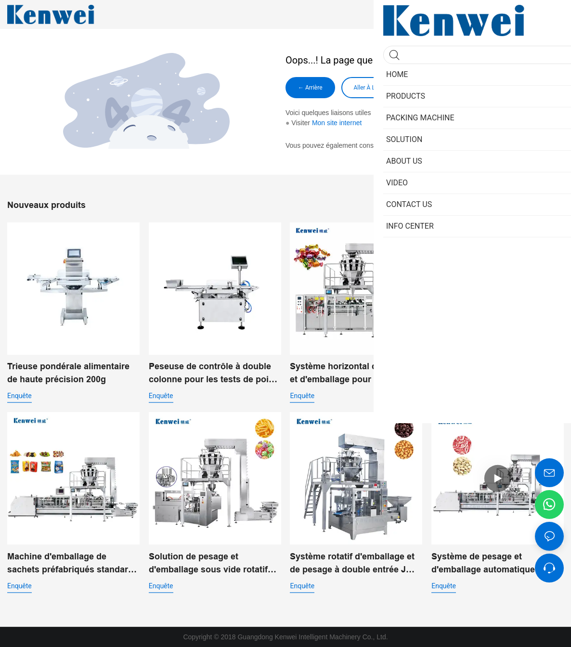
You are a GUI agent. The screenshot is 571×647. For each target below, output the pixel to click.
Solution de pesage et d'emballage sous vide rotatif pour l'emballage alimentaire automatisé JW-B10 (208, 564)
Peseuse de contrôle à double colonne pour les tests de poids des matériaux (214, 374)
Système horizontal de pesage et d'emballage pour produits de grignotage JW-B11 (355, 374)
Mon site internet (337, 123)
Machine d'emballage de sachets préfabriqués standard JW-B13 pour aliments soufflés (70, 564)
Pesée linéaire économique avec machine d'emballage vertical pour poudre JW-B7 (488, 374)
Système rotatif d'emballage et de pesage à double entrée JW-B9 (353, 564)
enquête (19, 396)
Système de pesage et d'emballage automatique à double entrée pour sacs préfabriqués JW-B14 (486, 564)
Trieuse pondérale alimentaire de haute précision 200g (68, 373)
